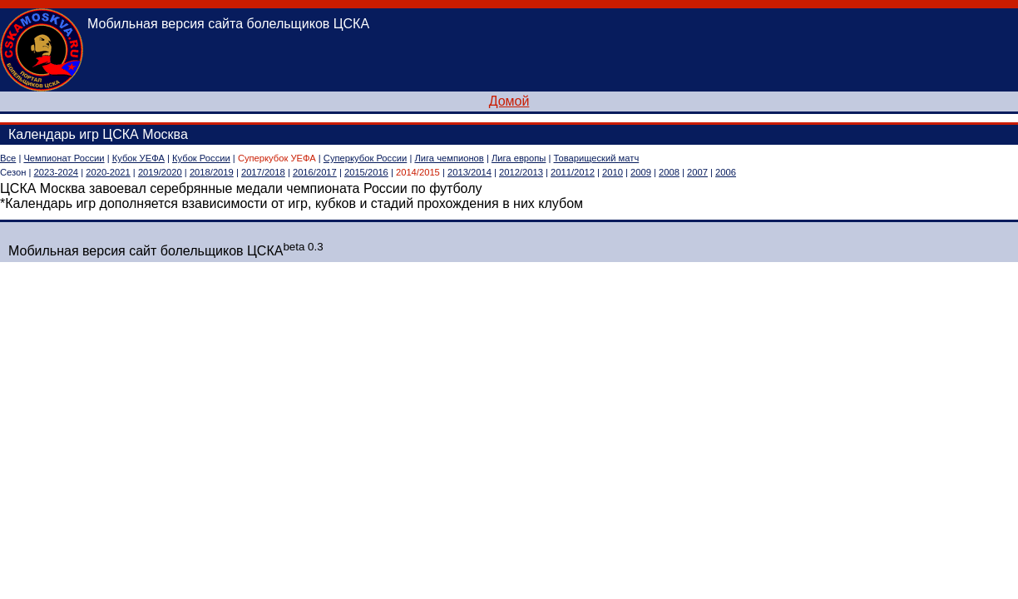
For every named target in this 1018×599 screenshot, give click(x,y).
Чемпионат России (63, 158)
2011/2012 (573, 172)
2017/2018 (263, 172)
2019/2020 (160, 172)
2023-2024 (56, 172)
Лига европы (519, 158)
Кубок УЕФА (138, 158)
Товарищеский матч (597, 158)
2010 (612, 172)
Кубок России (201, 158)
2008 (669, 172)
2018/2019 (212, 172)
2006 (725, 172)
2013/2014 (469, 172)
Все (8, 158)
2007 (697, 172)
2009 (640, 172)
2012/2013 (521, 172)
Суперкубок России (365, 158)
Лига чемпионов (448, 158)
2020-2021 (108, 172)
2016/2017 (315, 172)
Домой (509, 101)
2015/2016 (366, 172)
